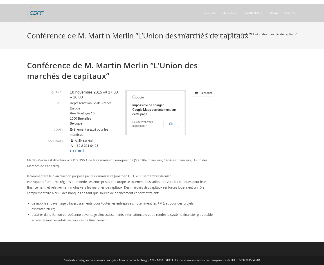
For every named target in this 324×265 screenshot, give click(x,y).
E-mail (77, 151)
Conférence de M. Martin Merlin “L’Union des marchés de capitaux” (251, 34)
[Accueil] (179, 34)
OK (171, 124)
